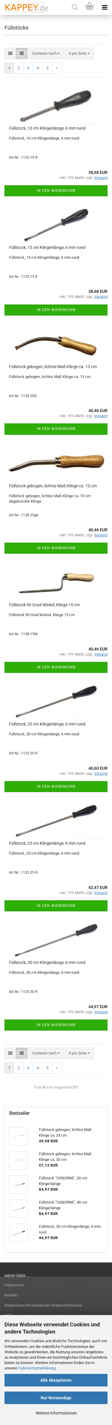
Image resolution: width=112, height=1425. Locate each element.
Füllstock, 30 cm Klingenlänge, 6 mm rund (47, 962)
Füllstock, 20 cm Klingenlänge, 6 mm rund (47, 724)
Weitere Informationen (56, 1413)
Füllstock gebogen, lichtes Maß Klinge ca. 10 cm (53, 485)
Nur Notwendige (56, 1397)
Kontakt (11, 1295)
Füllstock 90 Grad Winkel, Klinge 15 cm (44, 604)
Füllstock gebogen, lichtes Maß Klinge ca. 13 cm (53, 366)
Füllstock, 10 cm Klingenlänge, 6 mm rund (47, 128)
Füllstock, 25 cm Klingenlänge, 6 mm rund (47, 843)
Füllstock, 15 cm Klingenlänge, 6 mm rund (47, 247)
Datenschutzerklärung (37, 1368)
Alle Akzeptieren (56, 1380)
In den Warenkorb (56, 191)
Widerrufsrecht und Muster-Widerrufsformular (43, 1305)
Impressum (14, 1285)
